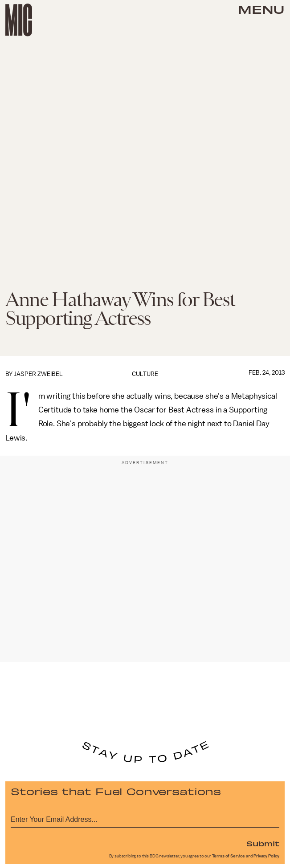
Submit (262, 843)
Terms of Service (228, 856)
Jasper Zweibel (38, 374)
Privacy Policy (266, 856)
